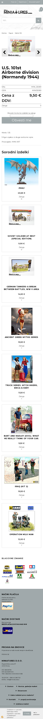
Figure (11, 33)
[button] (38, 52)
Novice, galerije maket (27, 686)
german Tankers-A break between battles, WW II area (21, 288)
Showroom (22, 691)
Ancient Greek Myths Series (21, 337)
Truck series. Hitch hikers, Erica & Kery (21, 386)
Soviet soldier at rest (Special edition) (21, 237)
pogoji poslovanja (28, 699)
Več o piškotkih (36, 713)
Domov (4, 33)
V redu (27, 713)
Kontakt (12, 699)
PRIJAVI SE (5, 654)
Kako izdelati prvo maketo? (22, 695)
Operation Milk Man (21, 534)
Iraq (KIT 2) (21, 486)
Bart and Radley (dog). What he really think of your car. (21, 437)
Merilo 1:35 (18, 33)
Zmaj (22, 188)
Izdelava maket (22, 704)
